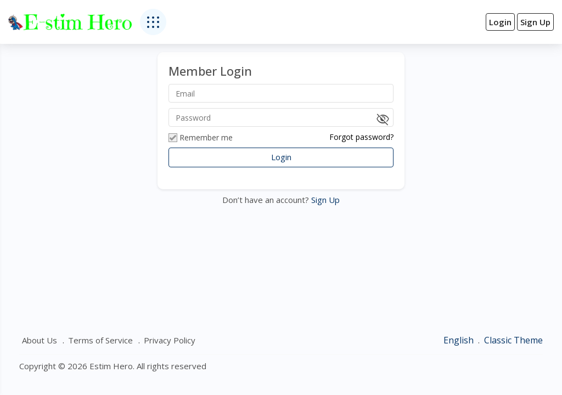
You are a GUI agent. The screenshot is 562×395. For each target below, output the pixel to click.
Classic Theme (513, 340)
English (459, 340)
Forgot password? (361, 137)
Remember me (200, 137)
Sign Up (324, 199)
